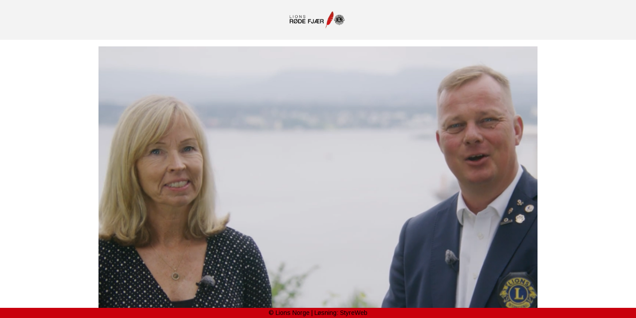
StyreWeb (353, 312)
